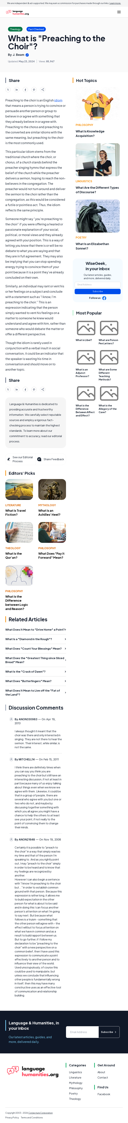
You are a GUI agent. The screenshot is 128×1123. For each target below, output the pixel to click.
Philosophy (47, 548)
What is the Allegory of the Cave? (108, 409)
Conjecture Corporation (40, 1113)
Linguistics (84, 181)
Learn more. (115, 3)
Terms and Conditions (32, 1117)
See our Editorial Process (20, 459)
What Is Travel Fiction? (15, 513)
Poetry (81, 237)
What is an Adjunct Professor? (82, 373)
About (101, 1072)
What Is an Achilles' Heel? (49, 513)
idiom (58, 100)
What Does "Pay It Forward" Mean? (51, 556)
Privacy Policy (12, 1117)
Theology (12, 548)
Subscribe (98, 291)
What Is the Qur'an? (13, 556)
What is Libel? (84, 339)
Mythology (47, 505)
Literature (13, 505)
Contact (103, 1077)
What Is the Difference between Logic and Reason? (16, 602)
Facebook (104, 1094)
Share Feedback (50, 459)
